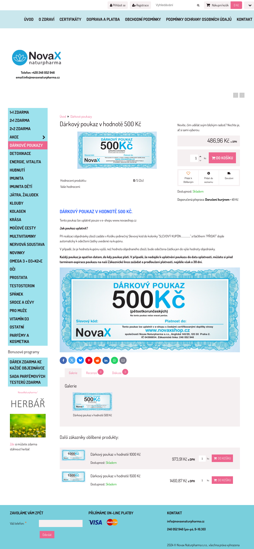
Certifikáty (70, 19)
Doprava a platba (103, 19)
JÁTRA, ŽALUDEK (24, 194)
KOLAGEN (18, 211)
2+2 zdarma (20, 128)
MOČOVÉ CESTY (23, 227)
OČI (12, 269)
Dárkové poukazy (26, 145)
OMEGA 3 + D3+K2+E (26, 261)
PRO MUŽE (18, 310)
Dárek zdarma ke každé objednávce (27, 364)
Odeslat (47, 535)
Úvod (29, 19)
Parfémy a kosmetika (19, 338)
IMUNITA (17, 178)
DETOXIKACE (20, 153)
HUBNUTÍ (17, 170)
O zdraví (46, 19)
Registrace (140, 5)
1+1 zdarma (19, 112)
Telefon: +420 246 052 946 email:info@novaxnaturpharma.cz (38, 75)
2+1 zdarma (20, 120)
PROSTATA (18, 277)
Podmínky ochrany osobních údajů (199, 19)
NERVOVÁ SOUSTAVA (27, 244)
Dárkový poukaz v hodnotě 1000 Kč (115, 454)
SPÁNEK (16, 294)
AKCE (28, 137)
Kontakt (244, 19)
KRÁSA (15, 219)
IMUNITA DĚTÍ (21, 186)
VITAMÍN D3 (19, 318)
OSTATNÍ (17, 326)
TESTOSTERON (22, 285)
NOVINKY (17, 252)
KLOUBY (16, 203)
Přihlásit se (117, 5)
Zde (12, 444)
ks (204, 458)
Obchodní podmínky (143, 19)
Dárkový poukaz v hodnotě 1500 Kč (115, 475)
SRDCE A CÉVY (22, 302)
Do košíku (222, 157)
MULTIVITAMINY (23, 236)
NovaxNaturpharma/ (28, 392)
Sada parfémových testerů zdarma (27, 379)
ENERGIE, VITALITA (25, 161)
